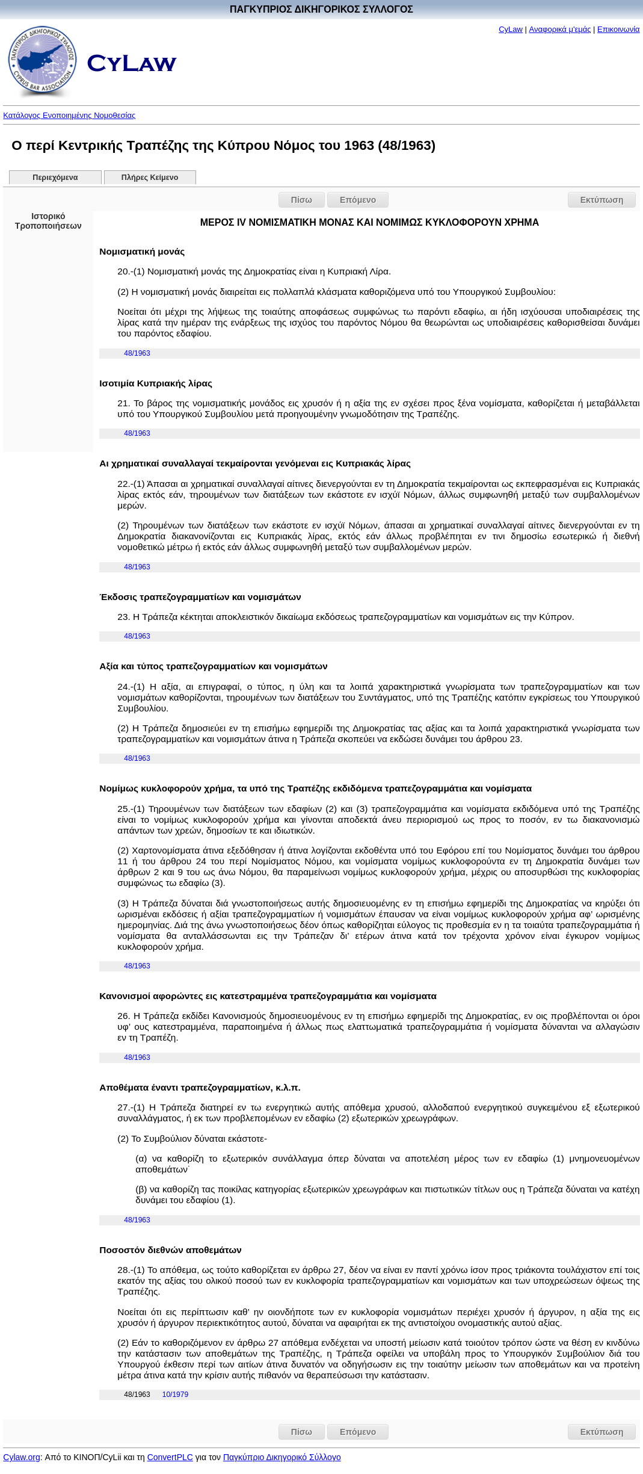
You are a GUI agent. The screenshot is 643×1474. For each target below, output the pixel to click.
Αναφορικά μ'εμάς (560, 29)
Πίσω (301, 200)
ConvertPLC (170, 1457)
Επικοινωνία (618, 29)
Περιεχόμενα (55, 177)
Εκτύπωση (602, 200)
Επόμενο (358, 200)
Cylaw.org (21, 1457)
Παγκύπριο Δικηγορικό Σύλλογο (282, 1457)
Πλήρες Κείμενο (150, 177)
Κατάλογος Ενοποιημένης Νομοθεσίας (69, 115)
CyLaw (511, 29)
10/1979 (175, 1394)
